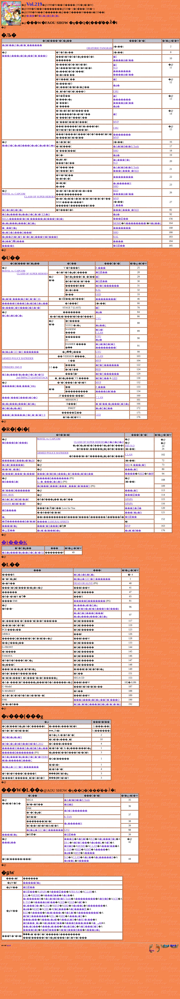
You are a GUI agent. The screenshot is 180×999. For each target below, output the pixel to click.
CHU (116, 91)
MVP (116, 122)
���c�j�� (50, 926)
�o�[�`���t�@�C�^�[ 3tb (21, 299)
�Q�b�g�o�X (12, 408)
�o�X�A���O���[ (17, 232)
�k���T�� (53, 923)
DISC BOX (8, 494)
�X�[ (99, 329)
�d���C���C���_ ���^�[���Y (63, 486)
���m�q (93, 930)
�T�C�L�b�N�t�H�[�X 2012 (22, 743)
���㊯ (69, 839)
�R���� (9, 510)
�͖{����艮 (79, 909)
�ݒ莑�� (8, 530)
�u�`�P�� (133, 530)
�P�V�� (102, 378)
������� (122, 71)
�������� (123, 177)
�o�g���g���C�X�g (19, 223)
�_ (4, 517)
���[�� (108, 846)
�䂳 (151, 473)
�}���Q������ (16, 490)
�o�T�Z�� (104, 408)
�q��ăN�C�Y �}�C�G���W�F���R (30, 237)
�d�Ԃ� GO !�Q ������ (20, 352)
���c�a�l (49, 919)
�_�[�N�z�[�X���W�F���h (96, 608)
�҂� (88, 857)
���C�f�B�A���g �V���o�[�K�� (65, 474)
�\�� (30, 15)
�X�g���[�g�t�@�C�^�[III (25, 376)
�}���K (14, 542)
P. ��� (118, 205)
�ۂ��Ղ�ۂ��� (13, 241)
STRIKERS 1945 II (12, 367)
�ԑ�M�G (70, 926)
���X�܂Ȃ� (133, 508)
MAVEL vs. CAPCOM (28, 195)
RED (115, 190)
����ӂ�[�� (123, 60)
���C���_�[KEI (126, 170)
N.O (115, 68)
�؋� (116, 85)
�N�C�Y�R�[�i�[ (15, 499)
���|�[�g (9, 526)
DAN (71, 902)
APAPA (129, 499)
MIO (127, 465)
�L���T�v (121, 160)
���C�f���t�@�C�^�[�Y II (23, 415)
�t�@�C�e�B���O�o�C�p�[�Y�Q (28, 145)
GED (98, 294)
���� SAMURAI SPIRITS (53, 521)
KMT (88, 849)
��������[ (136, 223)
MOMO (117, 223)
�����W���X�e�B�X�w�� (25, 303)
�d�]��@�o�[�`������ (57, 47)
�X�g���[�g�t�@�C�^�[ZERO (25, 757)
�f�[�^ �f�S (11, 469)
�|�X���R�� (71, 930)
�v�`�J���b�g (48, 530)
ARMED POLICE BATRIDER (17, 358)
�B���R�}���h (15, 442)
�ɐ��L (156, 223)
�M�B (68, 804)
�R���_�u (31, 923)
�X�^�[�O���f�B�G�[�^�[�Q (97, 704)
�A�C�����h (13, 465)
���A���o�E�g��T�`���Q (24, 55)
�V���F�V (89, 926)
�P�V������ (107, 285)
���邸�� (120, 218)
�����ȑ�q (31, 882)
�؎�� (97, 923)
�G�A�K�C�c (48, 15)
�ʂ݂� (9, 945)
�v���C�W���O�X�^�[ (21, 307)
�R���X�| (10, 481)
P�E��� (59, 909)
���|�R (8, 245)
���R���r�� (77, 923)
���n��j (30, 919)
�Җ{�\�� (85, 919)
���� (118, 241)
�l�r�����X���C (17, 760)
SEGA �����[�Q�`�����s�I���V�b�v (33, 219)
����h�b (30, 930)
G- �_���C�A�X (49, 481)
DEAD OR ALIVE (83, 583)
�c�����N (122, 183)
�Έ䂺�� (119, 245)
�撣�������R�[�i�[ (19, 521)
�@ (3, 27)
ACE (115, 898)
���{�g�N (133, 512)
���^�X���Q (48, 526)
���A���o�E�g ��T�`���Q (96, 700)
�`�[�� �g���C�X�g (112, 404)
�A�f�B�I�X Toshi (126, 146)
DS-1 (66, 842)
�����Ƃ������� (53, 478)
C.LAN (99, 332)
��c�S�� (30, 926)
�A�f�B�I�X (105, 344)
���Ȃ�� (52, 895)
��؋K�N (68, 919)
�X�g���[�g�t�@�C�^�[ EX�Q (26, 214)
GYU (98, 318)
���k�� (9, 842)
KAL (115, 236)
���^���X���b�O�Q (19, 397)
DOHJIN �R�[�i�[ (14, 503)
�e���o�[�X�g (86, 605)
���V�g (9, 228)
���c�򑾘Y (139, 465)
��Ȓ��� (49, 930)
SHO (115, 150)
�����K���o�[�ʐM (18, 460)
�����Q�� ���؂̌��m (19, 386)
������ (95, 905)
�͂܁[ (115, 56)
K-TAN (68, 816)
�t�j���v (54, 912)
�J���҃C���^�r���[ (18, 474)
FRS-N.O (130, 445)
